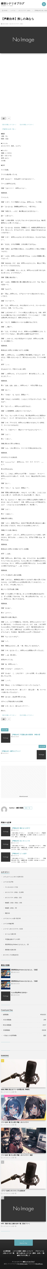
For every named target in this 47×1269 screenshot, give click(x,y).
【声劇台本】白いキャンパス (20, 841)
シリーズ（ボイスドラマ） (11, 929)
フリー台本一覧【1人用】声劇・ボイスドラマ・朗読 (17, 1155)
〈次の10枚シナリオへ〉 (27, 124)
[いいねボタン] (3, 118)
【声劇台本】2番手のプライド (11, 751)
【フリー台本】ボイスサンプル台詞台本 (13, 1191)
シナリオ (5, 882)
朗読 (6, 913)
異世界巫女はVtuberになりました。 (16, 944)
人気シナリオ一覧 (8, 1253)
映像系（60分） (10, 908)
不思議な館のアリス (11, 939)
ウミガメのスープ (10, 887)
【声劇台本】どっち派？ (19, 853)
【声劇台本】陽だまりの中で (20, 828)
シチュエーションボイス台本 (11, 876)
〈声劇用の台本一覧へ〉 (9, 129)
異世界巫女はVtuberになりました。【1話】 (24, 981)
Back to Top (23, 1243)
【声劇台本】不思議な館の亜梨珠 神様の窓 (25, 734)
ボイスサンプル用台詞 (9, 955)
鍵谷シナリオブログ (12, 3)
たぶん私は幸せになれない (19, 992)
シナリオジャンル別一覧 (10, 918)
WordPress (39, 1264)
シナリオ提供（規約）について (23, 1251)
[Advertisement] (23, 83)
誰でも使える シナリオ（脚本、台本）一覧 (30, 1253)
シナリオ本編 (7, 923)
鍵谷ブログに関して (23, 1255)
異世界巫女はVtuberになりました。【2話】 (24, 970)
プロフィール (39, 1251)
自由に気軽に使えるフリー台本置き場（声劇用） (15, 1089)
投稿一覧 (27, 808)
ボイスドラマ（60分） (12, 897)
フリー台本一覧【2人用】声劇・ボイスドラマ (15, 1122)
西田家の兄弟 (9, 950)
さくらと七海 (9, 934)
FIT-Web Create (22, 1264)
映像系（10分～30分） (12, 903)
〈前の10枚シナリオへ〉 (9, 124)
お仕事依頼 (6, 1251)
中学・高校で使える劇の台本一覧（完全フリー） (15, 1223)
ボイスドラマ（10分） (17, 23)
